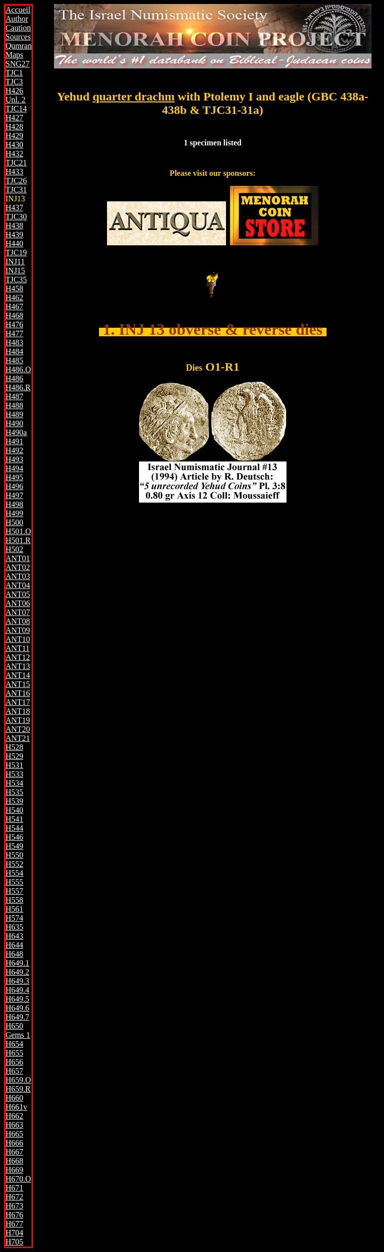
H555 (15, 882)
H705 (15, 1242)
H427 (15, 117)
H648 (15, 954)
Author (17, 18)
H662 (15, 1116)
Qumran (19, 45)
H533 (15, 774)
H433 (15, 171)
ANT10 (18, 639)
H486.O (18, 369)
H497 (15, 495)
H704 (15, 1233)
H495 (15, 477)
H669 (15, 1170)
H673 (15, 1206)
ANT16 (18, 693)
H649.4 (18, 990)
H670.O (18, 1179)
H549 (15, 846)
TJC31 (16, 189)
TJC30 (16, 216)
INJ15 (15, 270)
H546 (15, 837)
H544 (15, 828)
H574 (15, 918)
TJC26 (16, 180)
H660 (15, 1098)
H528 (15, 747)
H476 (15, 324)
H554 (15, 873)
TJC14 (16, 108)
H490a (16, 432)
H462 (15, 297)
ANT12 (18, 657)
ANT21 (18, 738)
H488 (15, 405)
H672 (15, 1197)
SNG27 (18, 63)
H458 (15, 288)
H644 (15, 945)
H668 (15, 1161)
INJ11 (15, 261)
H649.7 (18, 1017)
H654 (15, 1044)
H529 (15, 756)
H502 (15, 549)
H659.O (18, 1080)
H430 (15, 144)
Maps (15, 54)
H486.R (18, 387)
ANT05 (18, 594)
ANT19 (18, 720)
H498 (15, 504)
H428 (15, 126)
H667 (15, 1152)
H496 (15, 486)
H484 (15, 351)
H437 (15, 207)
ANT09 (18, 630)
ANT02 (18, 567)
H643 (15, 936)
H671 (15, 1188)
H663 (15, 1125)
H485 (15, 360)
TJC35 (16, 279)
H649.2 (18, 972)
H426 (15, 90)
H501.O (18, 531)
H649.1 (18, 963)
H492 (15, 450)
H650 (15, 1026)
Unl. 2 (16, 99)
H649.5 (18, 999)
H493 (15, 459)
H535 (15, 792)
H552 (15, 864)
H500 (15, 522)
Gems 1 (18, 1035)
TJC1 (14, 72)
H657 (15, 1071)
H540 (15, 810)
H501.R (18, 540)
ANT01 (18, 558)
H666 (15, 1143)
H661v (17, 1107)
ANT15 (18, 684)
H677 (15, 1224)
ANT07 (18, 612)
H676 (15, 1215)
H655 (15, 1053)
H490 (15, 423)
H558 (15, 900)
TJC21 (16, 162)
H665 (15, 1134)
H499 (15, 513)
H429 (15, 135)
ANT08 (18, 621)
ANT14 (18, 675)
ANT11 (18, 648)
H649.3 (18, 981)
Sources (18, 36)
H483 (15, 342)
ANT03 (18, 576)
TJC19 (16, 252)
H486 (15, 378)
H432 (15, 153)
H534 (15, 783)
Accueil (18, 9)
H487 (15, 396)
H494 (15, 468)
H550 (15, 855)
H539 (15, 801)
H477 (15, 333)
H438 (15, 225)
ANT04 (18, 585)
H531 (15, 765)
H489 (15, 414)
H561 (15, 909)
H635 (15, 927)
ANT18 (18, 711)
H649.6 (18, 1008)
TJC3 (14, 81)
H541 (15, 819)
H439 (15, 234)
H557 (15, 891)
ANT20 (18, 729)
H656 (15, 1062)
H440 (15, 243)
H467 (15, 306)
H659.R (18, 1089)
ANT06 (18, 603)
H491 (15, 441)
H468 (15, 315)
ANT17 (18, 702)
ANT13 (18, 666)
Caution (18, 27)
